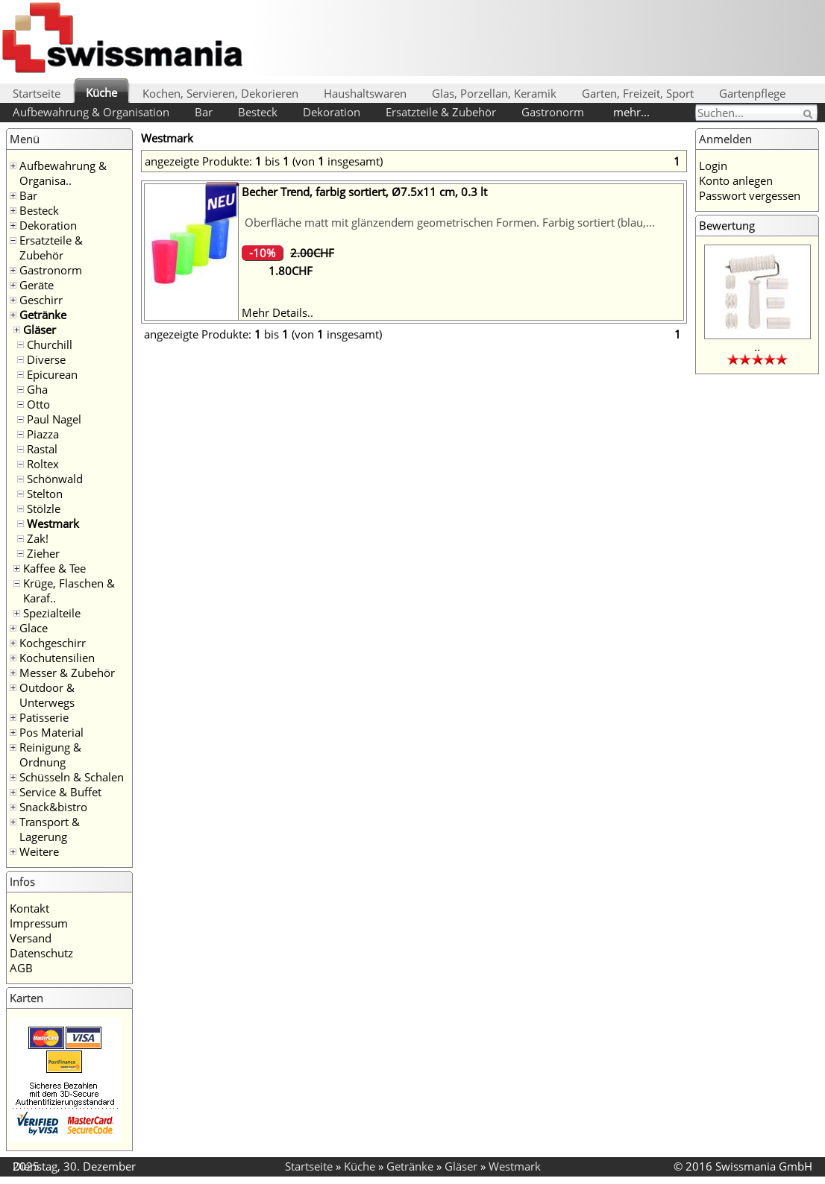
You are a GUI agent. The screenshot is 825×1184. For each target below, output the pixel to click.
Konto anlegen (736, 180)
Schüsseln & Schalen (71, 776)
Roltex (43, 463)
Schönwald (55, 478)
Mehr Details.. (277, 312)
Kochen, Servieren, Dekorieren (220, 93)
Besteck (257, 111)
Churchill (49, 344)
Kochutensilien (57, 657)
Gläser (39, 329)
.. (757, 346)
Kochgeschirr (52, 642)
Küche (101, 92)
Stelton (45, 493)
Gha (37, 389)
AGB (21, 967)
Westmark (53, 523)
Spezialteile (52, 612)
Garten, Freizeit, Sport (638, 93)
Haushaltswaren (365, 93)
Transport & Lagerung (49, 829)
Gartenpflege (752, 93)
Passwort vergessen (749, 195)
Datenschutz (41, 952)
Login (713, 165)
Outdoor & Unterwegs (47, 695)
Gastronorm (552, 111)
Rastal (42, 448)
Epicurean (52, 374)
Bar (204, 111)
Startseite (36, 93)
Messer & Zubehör (67, 672)
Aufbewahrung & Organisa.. (63, 173)
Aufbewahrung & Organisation (91, 111)
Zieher (43, 553)
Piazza (43, 433)
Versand (30, 937)
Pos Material (51, 732)
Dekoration (331, 111)
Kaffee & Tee (54, 568)
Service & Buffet (60, 791)
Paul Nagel (54, 419)
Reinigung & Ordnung (50, 754)
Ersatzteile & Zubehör (441, 111)
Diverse (46, 359)
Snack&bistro (53, 806)
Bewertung (727, 225)
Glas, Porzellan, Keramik (494, 93)
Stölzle (43, 508)
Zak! (37, 538)
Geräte (36, 284)
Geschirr (41, 299)
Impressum (39, 923)
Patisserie (44, 717)
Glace (33, 627)
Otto (38, 404)
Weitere (39, 851)
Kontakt (29, 908)
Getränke (42, 314)
